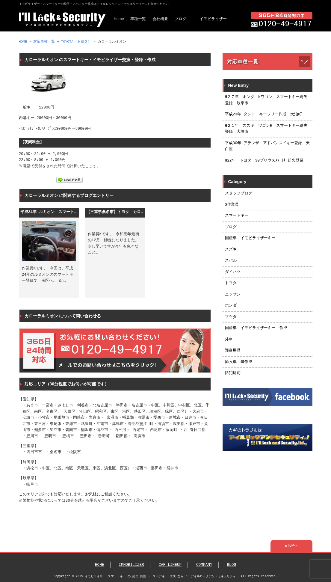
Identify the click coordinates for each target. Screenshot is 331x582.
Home (119, 18)
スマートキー (236, 215)
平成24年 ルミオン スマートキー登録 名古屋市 (48, 212)
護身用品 (233, 350)
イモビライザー (213, 18)
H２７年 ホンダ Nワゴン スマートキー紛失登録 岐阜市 (266, 100)
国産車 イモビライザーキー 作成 (256, 328)
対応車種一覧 (44, 41)
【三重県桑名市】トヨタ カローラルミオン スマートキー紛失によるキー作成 (114, 212)
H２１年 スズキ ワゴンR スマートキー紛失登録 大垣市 (266, 129)
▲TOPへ (291, 545)
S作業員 (232, 204)
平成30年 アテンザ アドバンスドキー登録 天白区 (267, 146)
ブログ (180, 18)
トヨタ (231, 283)
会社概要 (160, 18)
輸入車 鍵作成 (238, 362)
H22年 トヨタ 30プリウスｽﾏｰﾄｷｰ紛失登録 (264, 160)
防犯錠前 (233, 373)
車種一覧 (138, 18)
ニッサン (233, 294)
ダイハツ (233, 272)
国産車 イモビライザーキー (250, 238)
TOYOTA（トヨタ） (76, 41)
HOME (23, 41)
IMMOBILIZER (131, 565)
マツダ (231, 317)
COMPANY (204, 565)
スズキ (231, 249)
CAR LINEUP (170, 565)
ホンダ (231, 305)
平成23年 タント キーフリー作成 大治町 (263, 114)
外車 (229, 339)
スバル (231, 260)
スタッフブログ (238, 193)
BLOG (231, 565)
